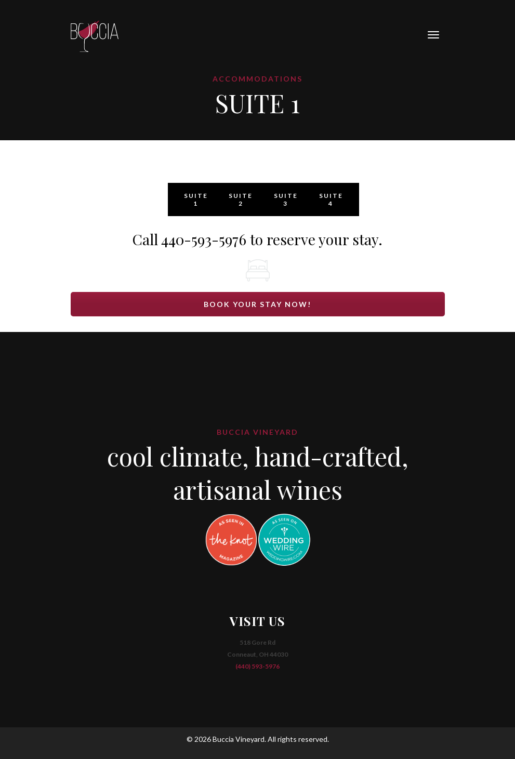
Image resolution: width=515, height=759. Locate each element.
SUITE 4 (331, 199)
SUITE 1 (196, 199)
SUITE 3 (286, 199)
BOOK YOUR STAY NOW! (257, 304)
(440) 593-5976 (257, 666)
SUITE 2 (241, 199)
